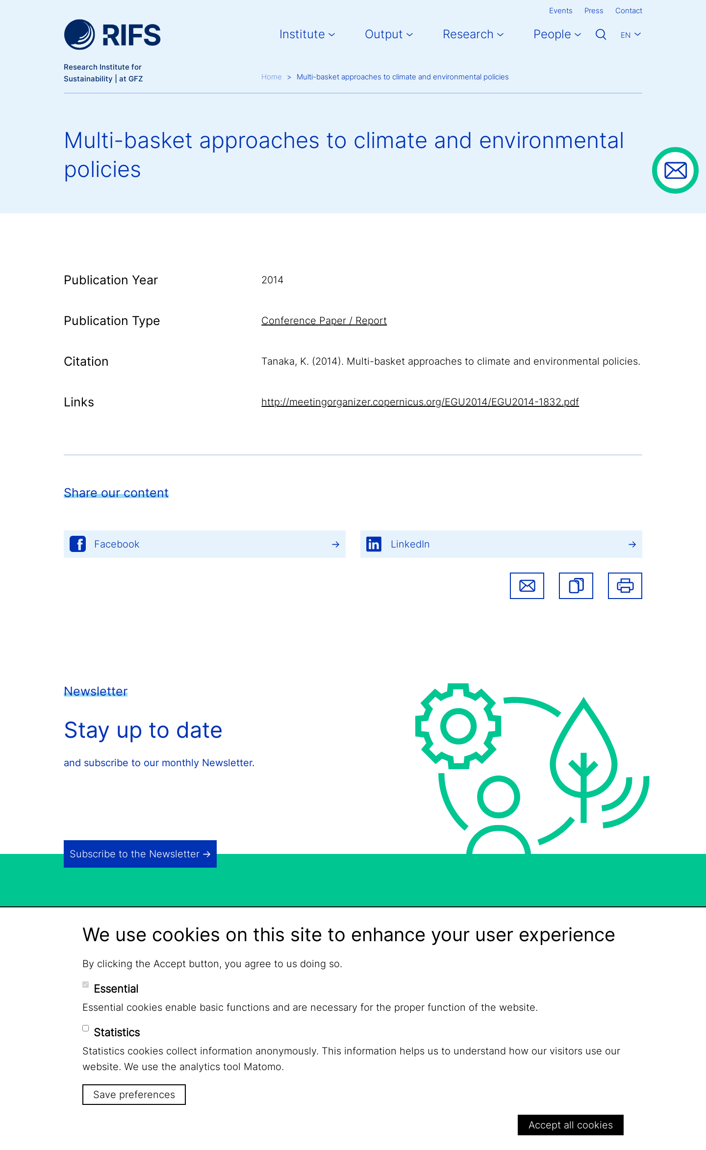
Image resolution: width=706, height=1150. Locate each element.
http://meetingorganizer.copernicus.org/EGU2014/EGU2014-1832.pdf (420, 402)
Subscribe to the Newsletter (135, 854)
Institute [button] (302, 34)
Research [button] (468, 34)
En (625, 35)
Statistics (117, 1032)
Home (271, 76)
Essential (116, 988)
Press (594, 10)
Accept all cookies (571, 1125)
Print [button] (625, 586)
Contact (628, 10)
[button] (576, 586)
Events (561, 10)
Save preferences (134, 1094)
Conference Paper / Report (324, 320)
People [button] (552, 34)
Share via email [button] (527, 586)
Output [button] (384, 34)
